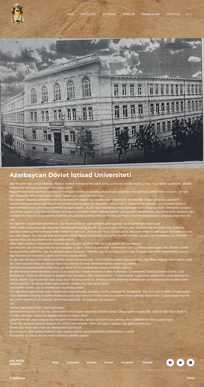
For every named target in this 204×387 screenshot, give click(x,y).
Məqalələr (150, 14)
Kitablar (109, 14)
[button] (189, 14)
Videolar (173, 14)
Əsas (70, 14)
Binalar (129, 14)
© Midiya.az (17, 377)
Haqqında (88, 14)
